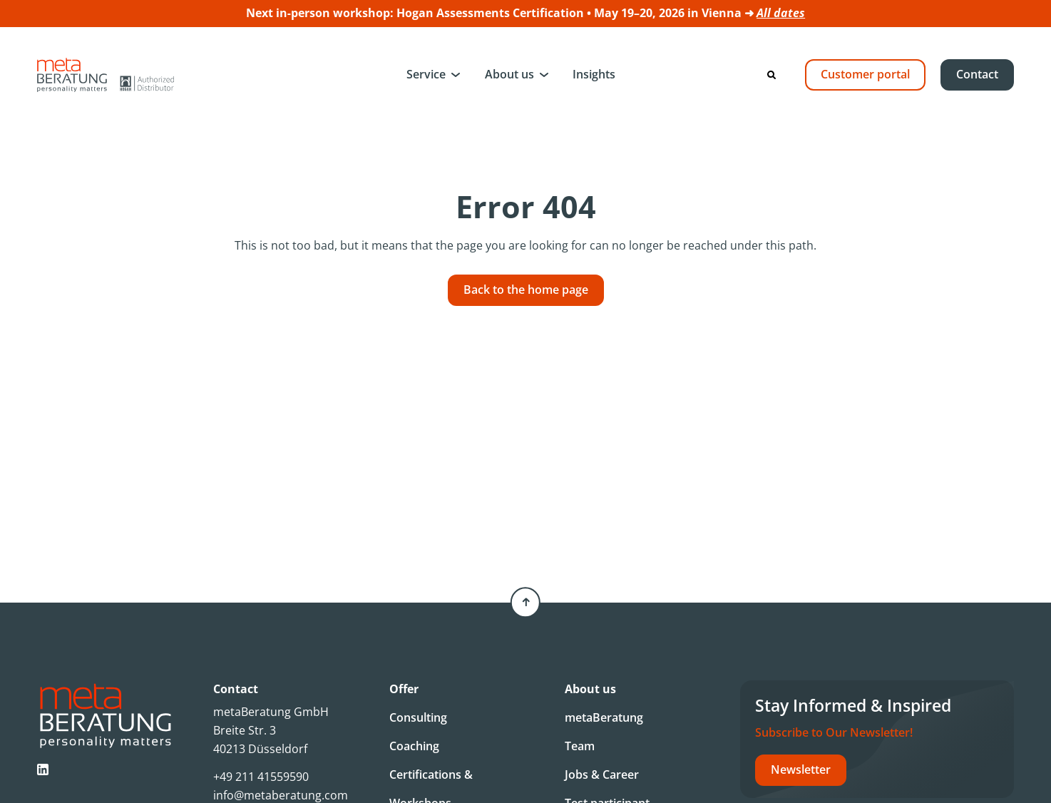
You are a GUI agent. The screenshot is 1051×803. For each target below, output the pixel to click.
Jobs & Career (602, 774)
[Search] (771, 75)
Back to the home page (525, 289)
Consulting (418, 717)
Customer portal (865, 74)
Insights (594, 74)
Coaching (414, 746)
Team (580, 746)
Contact (977, 74)
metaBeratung (604, 717)
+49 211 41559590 (261, 776)
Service (426, 74)
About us (509, 74)
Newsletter (801, 769)
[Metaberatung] (105, 75)
